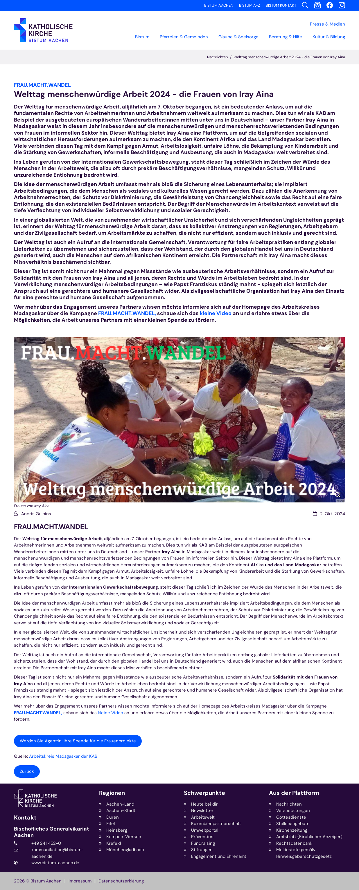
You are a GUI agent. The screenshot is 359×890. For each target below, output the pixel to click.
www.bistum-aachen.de (55, 863)
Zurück (27, 771)
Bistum (142, 37)
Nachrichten (217, 57)
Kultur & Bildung (329, 37)
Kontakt (25, 817)
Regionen (112, 793)
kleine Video (215, 313)
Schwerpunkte (204, 793)
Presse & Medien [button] (327, 24)
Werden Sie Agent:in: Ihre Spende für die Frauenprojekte (78, 741)
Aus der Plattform (294, 793)
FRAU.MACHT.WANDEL (51, 526)
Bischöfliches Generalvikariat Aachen (51, 832)
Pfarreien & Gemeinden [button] (184, 37)
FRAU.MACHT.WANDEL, (127, 313)
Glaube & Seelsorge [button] (238, 37)
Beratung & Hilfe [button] (285, 37)
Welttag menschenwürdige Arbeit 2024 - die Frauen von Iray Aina (289, 57)
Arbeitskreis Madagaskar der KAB (63, 756)
